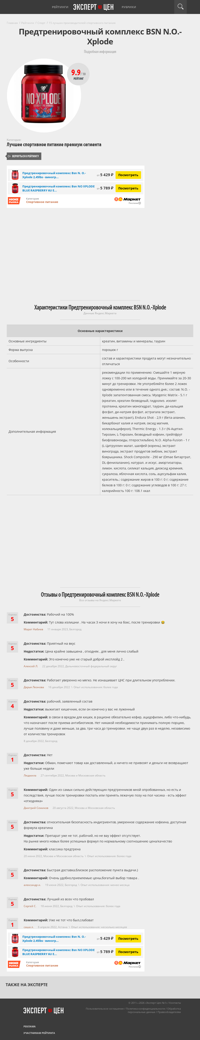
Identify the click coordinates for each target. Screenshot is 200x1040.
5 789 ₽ (105, 188)
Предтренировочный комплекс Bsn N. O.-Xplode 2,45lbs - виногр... (54, 175)
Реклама (29, 1026)
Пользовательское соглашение (105, 1008)
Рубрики (129, 7)
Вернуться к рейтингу (23, 156)
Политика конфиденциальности (145, 1008)
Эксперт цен (93, 7)
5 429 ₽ (105, 174)
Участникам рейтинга (39, 1033)
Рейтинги (60, 7)
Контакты (175, 1002)
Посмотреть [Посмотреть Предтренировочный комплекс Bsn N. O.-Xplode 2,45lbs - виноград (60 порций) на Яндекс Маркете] (128, 175)
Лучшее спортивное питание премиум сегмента (54, 144)
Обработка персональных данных (154, 1010)
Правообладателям (169, 1012)
